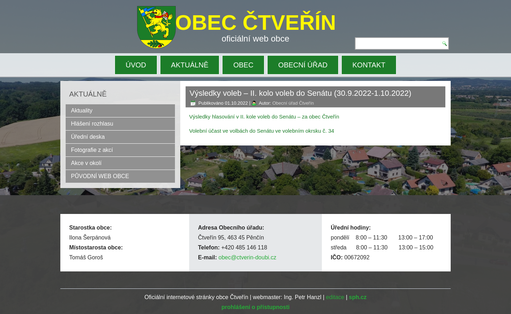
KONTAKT (368, 65)
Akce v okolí (86, 163)
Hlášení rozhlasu (92, 124)
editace (335, 297)
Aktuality (81, 111)
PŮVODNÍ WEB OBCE (100, 176)
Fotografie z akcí (92, 150)
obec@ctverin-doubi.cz (247, 257)
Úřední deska (88, 137)
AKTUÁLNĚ (190, 65)
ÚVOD (136, 65)
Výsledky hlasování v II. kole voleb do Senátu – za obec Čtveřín (264, 117)
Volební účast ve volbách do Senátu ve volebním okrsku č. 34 (261, 131)
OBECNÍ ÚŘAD (303, 65)
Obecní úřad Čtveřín (293, 103)
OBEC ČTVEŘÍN (255, 22)
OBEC (243, 65)
